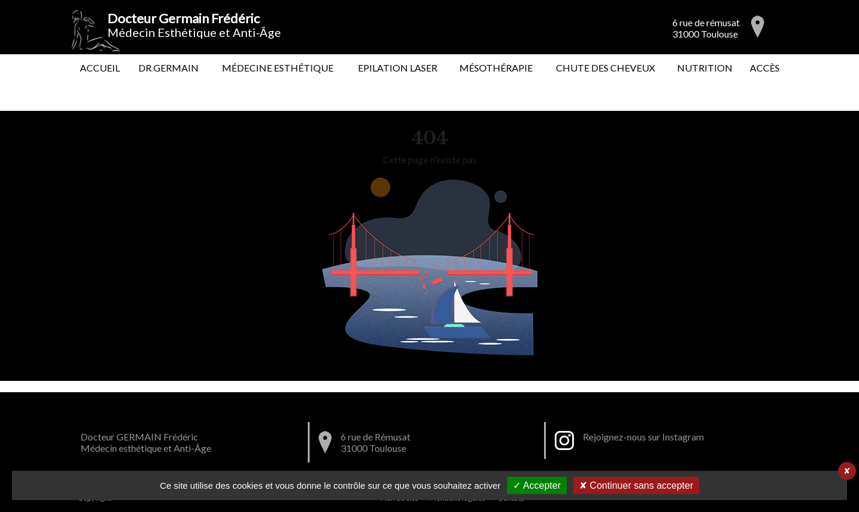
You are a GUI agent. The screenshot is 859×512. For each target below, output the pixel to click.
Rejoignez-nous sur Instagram (643, 436)
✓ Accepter (537, 485)
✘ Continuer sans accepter (636, 485)
